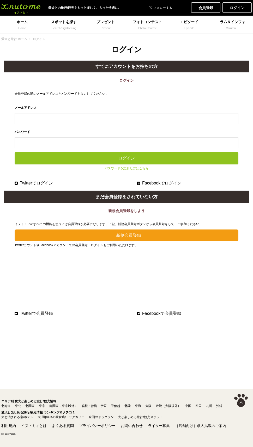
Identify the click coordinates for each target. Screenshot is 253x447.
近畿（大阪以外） (168, 406)
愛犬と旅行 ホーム (14, 39)
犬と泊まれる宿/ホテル (17, 417)
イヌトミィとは (34, 426)
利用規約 (8, 426)
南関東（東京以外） (63, 406)
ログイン (237, 8)
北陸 (127, 406)
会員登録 (205, 8)
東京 (42, 406)
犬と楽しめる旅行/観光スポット (140, 417)
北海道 (6, 406)
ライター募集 (159, 426)
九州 (209, 406)
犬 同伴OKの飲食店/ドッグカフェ (61, 417)
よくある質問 (63, 426)
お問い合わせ (132, 426)
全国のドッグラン (101, 417)
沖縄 (219, 406)
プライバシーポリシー (97, 426)
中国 (188, 406)
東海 (138, 406)
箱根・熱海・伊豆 (94, 406)
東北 (18, 406)
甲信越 (115, 406)
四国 (198, 406)
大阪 (148, 406)
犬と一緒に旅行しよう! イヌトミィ (20, 8)
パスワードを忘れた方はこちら (126, 168)
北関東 (30, 406)
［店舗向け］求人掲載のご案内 (200, 426)
